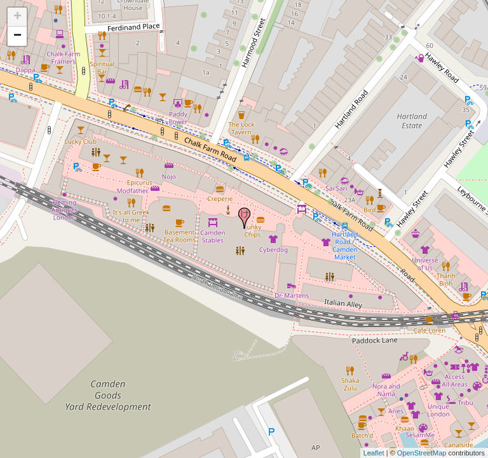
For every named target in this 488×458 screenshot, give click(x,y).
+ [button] (17, 17)
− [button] (17, 36)
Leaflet (373, 453)
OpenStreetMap (422, 453)
